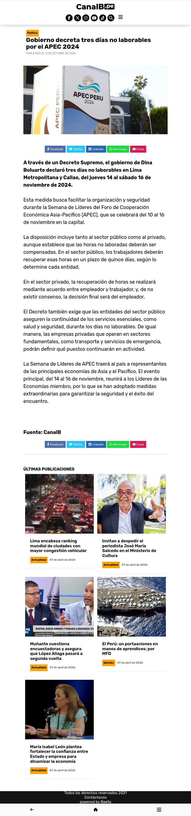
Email (138, 149)
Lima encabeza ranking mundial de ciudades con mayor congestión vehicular (58, 545)
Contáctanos (95, 797)
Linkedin (96, 149)
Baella (106, 802)
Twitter (76, 149)
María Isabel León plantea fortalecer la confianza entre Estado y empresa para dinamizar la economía (59, 754)
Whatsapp (118, 149)
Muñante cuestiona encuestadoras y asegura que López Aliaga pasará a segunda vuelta (56, 651)
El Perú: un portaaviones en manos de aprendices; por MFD (130, 648)
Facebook (55, 149)
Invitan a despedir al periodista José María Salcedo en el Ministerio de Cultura (129, 548)
